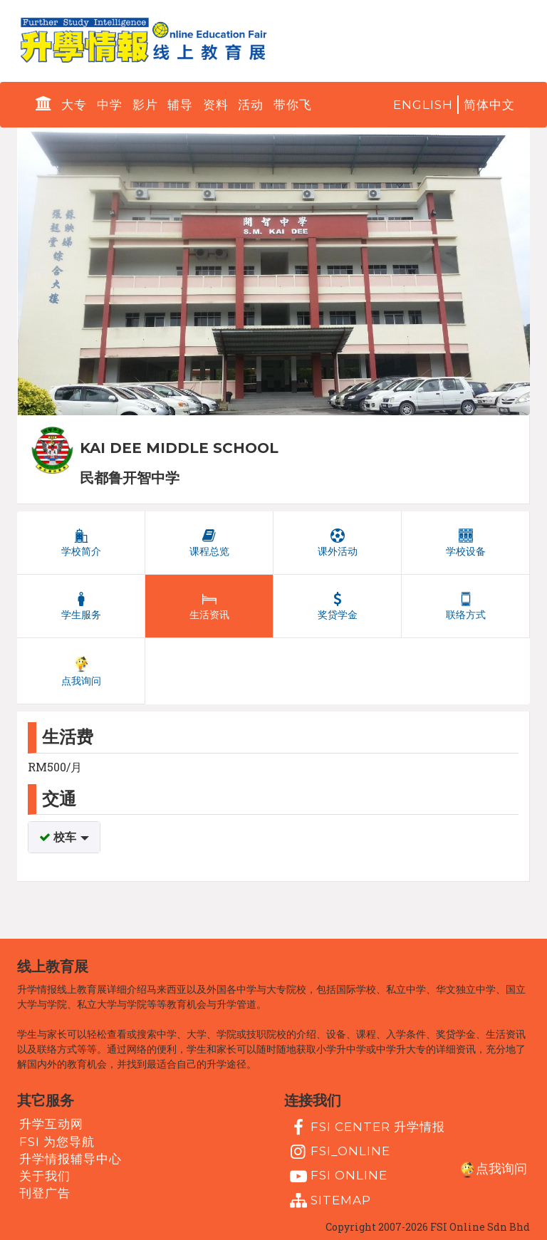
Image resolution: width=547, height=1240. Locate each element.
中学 (110, 105)
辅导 (180, 105)
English (423, 105)
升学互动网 (51, 1124)
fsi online (336, 1177)
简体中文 (489, 105)
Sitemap (328, 1201)
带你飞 (293, 105)
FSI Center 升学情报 (365, 1127)
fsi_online (338, 1152)
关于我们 (45, 1176)
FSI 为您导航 (57, 1141)
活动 (251, 105)
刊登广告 (45, 1193)
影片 (145, 105)
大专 (74, 105)
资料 (216, 105)
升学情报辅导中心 (70, 1159)
